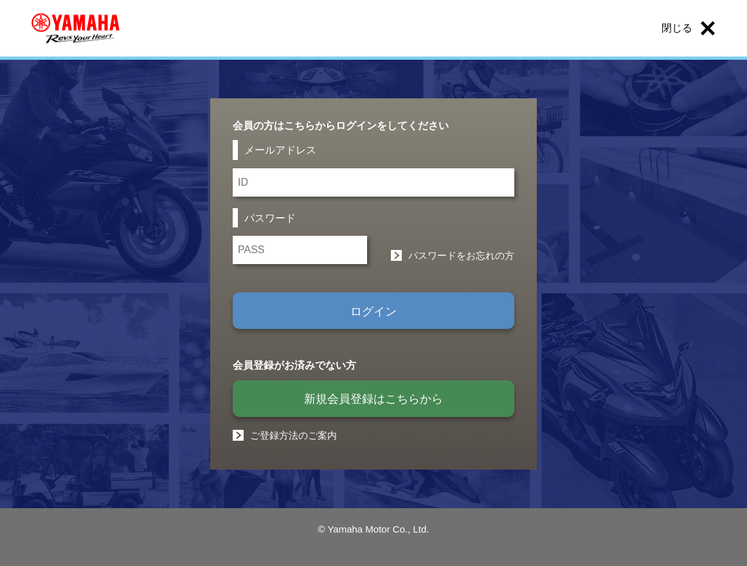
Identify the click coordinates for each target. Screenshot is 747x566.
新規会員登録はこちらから (373, 399)
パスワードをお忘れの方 (461, 255)
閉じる (677, 27)
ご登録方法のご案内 (293, 435)
